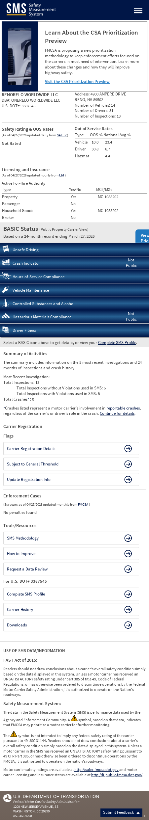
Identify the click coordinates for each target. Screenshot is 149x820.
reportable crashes (123, 408)
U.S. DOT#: (11, 106)
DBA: (6, 100)
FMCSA (83, 504)
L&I (62, 175)
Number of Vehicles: (93, 105)
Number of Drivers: (92, 110)
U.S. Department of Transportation (56, 796)
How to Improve (21, 553)
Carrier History (20, 609)
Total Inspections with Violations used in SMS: (57, 393)
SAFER (62, 135)
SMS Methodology (23, 538)
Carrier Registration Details (31, 448)
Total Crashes (16, 399)
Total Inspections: (19, 382)
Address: (83, 94)
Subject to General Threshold (32, 464)
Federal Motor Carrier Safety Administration (46, 801)
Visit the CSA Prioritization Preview (77, 81)
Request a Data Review (27, 569)
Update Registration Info (29, 479)
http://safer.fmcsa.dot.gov (96, 769)
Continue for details (117, 413)
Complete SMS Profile (117, 342)
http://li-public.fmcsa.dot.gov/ (116, 774)
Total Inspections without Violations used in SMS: (60, 388)
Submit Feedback (121, 812)
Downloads (17, 625)
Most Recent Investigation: (26, 377)
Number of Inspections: (96, 116)
